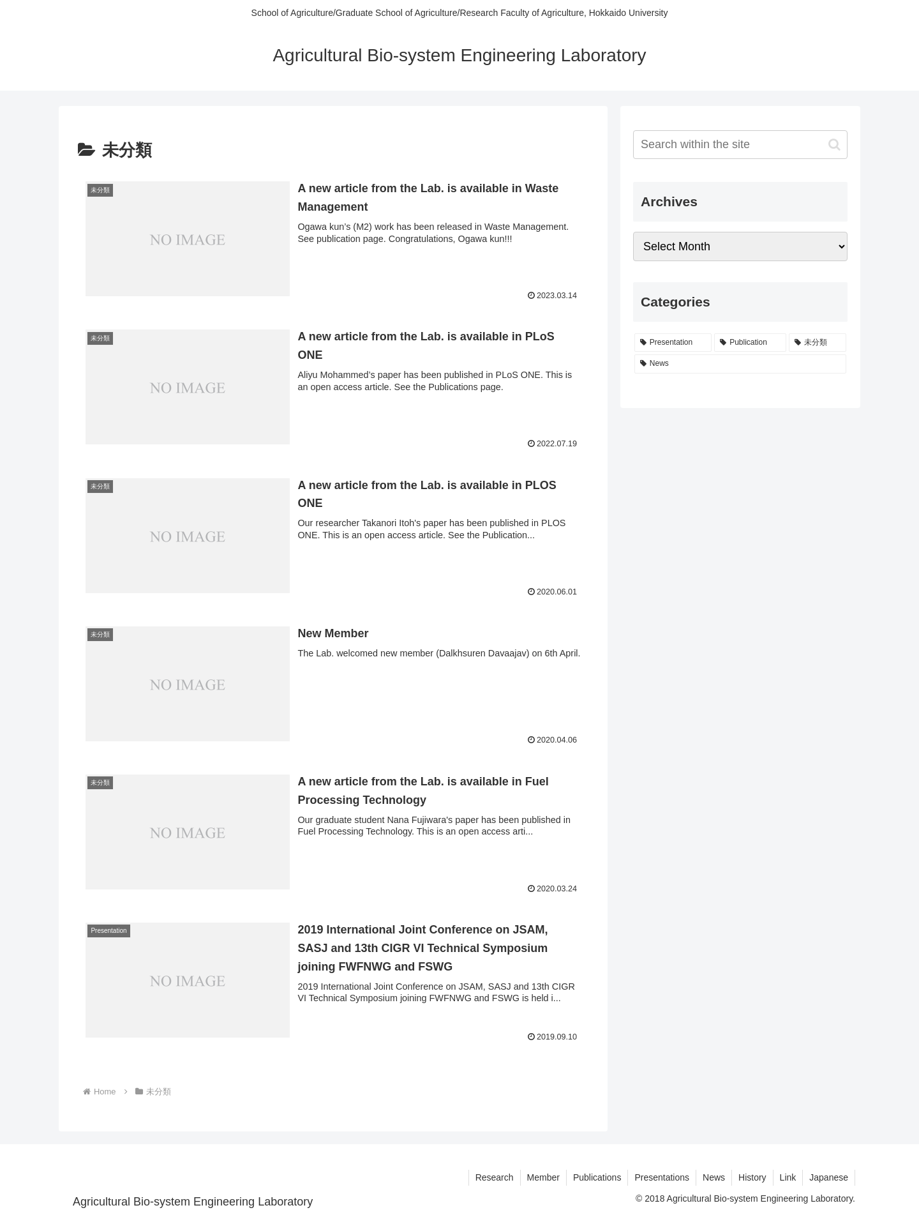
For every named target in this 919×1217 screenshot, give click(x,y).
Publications (597, 1177)
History (752, 1177)
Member (543, 1177)
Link (788, 1177)
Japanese (828, 1177)
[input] (740, 144)
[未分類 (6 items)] (817, 342)
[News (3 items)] (740, 364)
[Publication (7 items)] (750, 342)
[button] (834, 144)
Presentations (661, 1177)
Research (494, 1177)
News (714, 1177)
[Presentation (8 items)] (673, 342)
